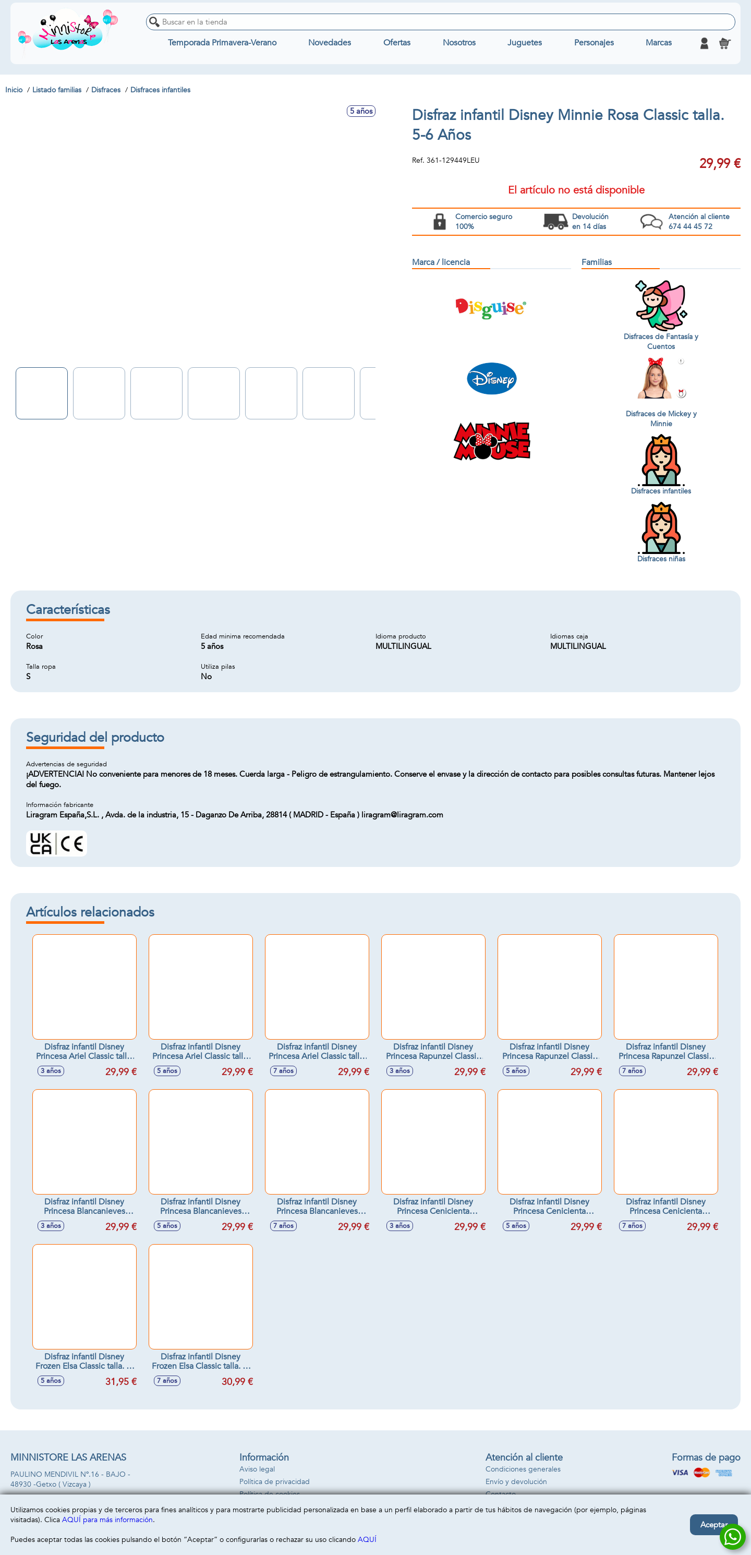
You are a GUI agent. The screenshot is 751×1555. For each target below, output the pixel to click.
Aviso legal (257, 1469)
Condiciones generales (523, 1469)
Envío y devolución (516, 1482)
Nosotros (459, 43)
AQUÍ (367, 1540)
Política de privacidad (274, 1482)
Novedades (329, 43)
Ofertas (396, 43)
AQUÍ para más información (107, 1520)
